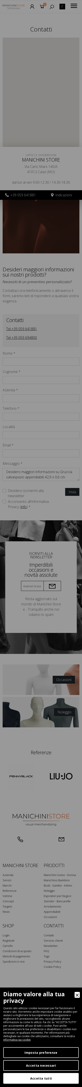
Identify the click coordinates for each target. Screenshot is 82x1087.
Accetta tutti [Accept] (41, 1078)
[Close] (77, 995)
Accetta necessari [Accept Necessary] (41, 1065)
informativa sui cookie (17, 1040)
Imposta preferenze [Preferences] (40, 1052)
